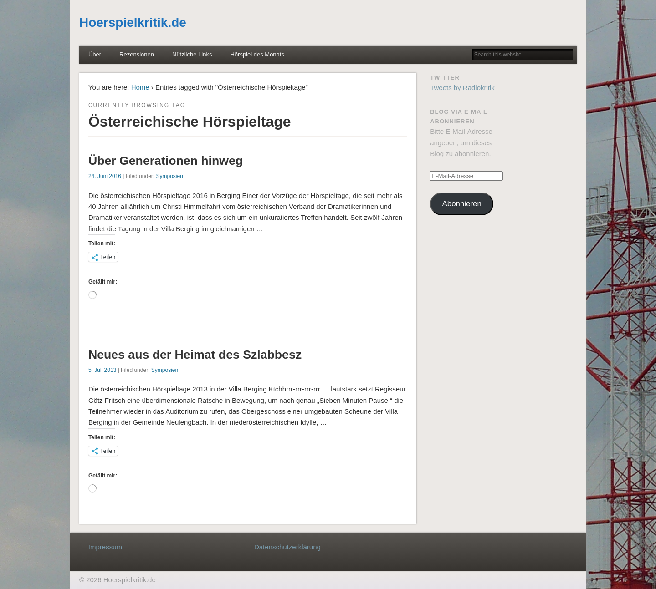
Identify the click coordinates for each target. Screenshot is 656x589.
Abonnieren (462, 203)
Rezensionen (136, 54)
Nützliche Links (192, 54)
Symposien (169, 176)
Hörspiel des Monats (257, 54)
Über (94, 54)
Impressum (105, 547)
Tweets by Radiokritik (462, 87)
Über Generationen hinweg (165, 161)
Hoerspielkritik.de (132, 22)
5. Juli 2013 (102, 370)
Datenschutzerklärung (287, 547)
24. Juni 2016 (104, 176)
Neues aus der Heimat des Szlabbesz (195, 354)
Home (140, 87)
